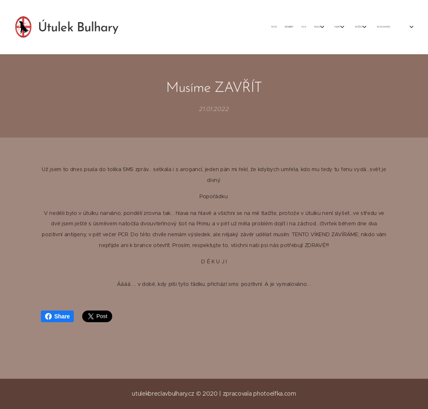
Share (57, 316)
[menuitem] (289, 27)
